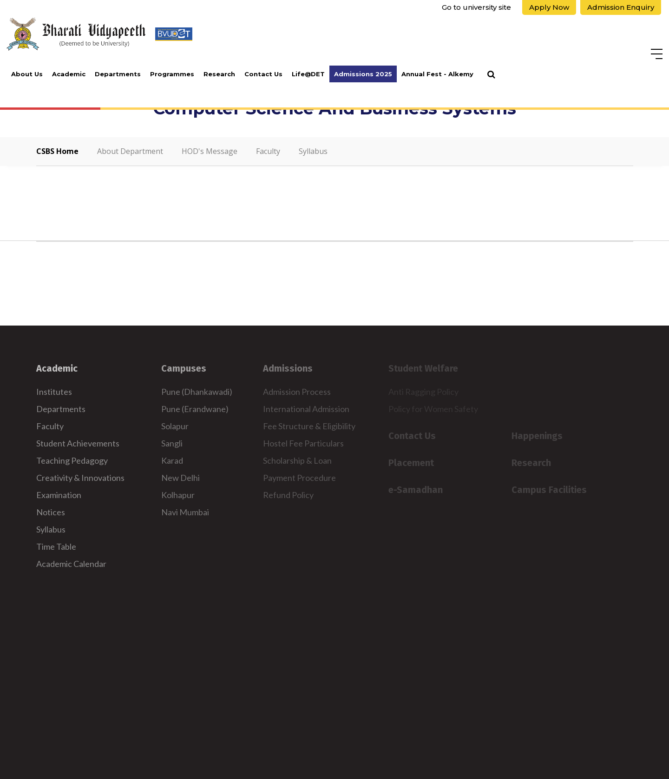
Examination (58, 495)
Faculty (268, 151)
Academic (68, 74)
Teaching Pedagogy (72, 460)
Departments (118, 74)
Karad (172, 460)
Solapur (175, 426)
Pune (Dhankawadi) (196, 391)
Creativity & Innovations (80, 478)
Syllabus (313, 151)
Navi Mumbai (185, 512)
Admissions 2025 (363, 74)
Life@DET (308, 74)
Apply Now (549, 7)
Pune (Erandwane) (195, 409)
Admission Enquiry (620, 7)
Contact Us (263, 74)
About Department (130, 151)
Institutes (54, 391)
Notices (50, 512)
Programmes (172, 74)
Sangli (172, 443)
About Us (27, 74)
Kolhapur (178, 495)
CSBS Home (57, 151)
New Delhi (180, 478)
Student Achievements (77, 443)
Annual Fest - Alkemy (437, 74)
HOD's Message (209, 151)
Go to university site (476, 7)
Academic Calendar (71, 564)
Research (219, 74)
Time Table (56, 546)
